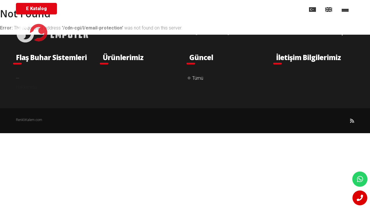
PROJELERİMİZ (303, 33)
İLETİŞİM (339, 33)
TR (315, 10)
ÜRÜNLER (216, 33)
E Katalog (36, 8)
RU (348, 10)
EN (331, 10)
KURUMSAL (182, 33)
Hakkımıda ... (29, 87)
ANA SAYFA (147, 33)
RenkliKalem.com (29, 120)
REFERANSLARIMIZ (256, 33)
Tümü (197, 78)
